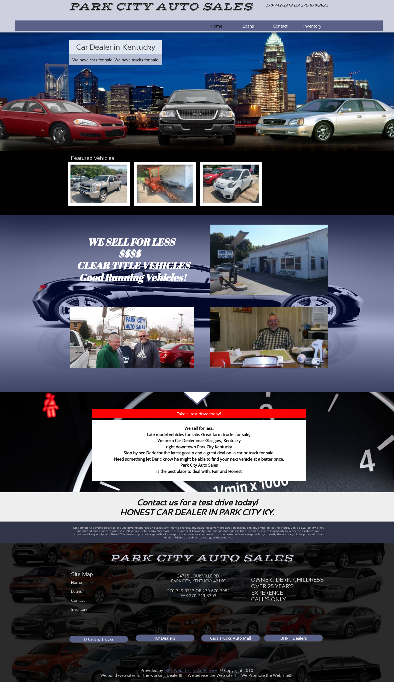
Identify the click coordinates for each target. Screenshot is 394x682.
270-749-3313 (279, 5)
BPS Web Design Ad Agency (191, 670)
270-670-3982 (314, 5)
